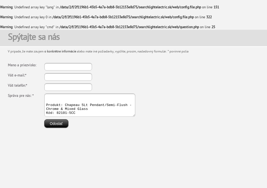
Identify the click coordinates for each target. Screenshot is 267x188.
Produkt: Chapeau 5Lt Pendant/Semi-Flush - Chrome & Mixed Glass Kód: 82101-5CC (95, 107)
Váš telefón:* (17, 86)
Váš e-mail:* (17, 75)
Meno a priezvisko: (22, 65)
